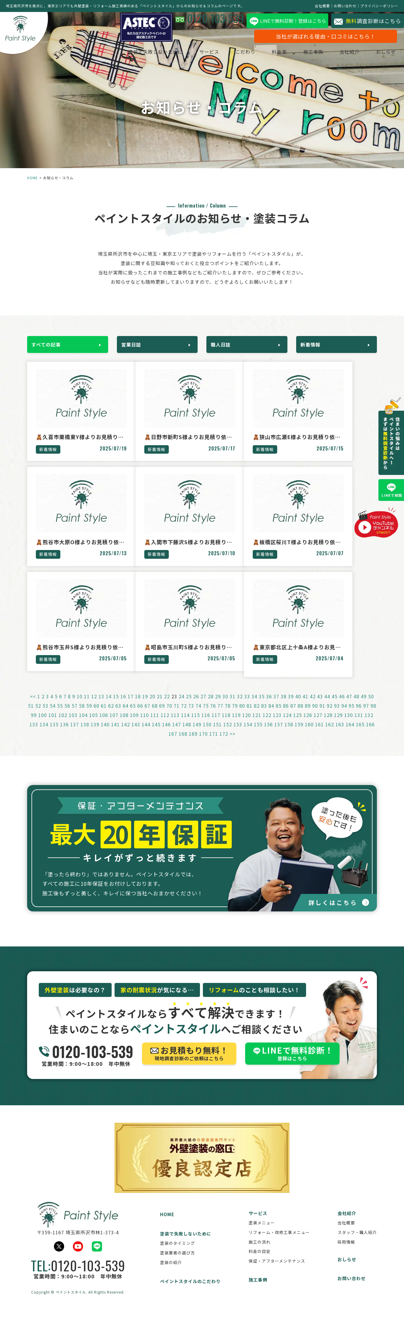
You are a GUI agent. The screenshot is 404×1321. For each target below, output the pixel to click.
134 (44, 732)
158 (288, 732)
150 (207, 732)
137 (74, 732)
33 (247, 704)
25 (189, 704)
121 (256, 723)
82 (257, 713)
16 (123, 704)
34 (254, 704)
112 (165, 723)
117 (216, 723)
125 (297, 723)
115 (195, 723)
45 (335, 704)
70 (169, 713)
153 (237, 732)
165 (360, 732)
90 (315, 713)
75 (206, 713)
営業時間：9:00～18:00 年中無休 (86, 1063)
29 (218, 704)
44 (327, 704)
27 (203, 704)
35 (262, 704)
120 (246, 723)
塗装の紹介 (171, 1271)
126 (307, 723)
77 (220, 713)
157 (278, 732)
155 (258, 732)
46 (342, 704)
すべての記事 (49, 343)
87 (293, 713)
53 (45, 713)
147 (176, 732)
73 (191, 713)
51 (31, 713)
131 (358, 723)
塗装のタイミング (177, 1252)
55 (60, 713)
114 (185, 723)
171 (213, 741)
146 (166, 732)
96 (359, 713)
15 (116, 704)
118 (226, 723)
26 (196, 704)
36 (269, 704)
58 (82, 713)
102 (63, 723)
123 (277, 723)
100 (42, 723)
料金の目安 (259, 1260)
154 (248, 732)
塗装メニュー (262, 1232)
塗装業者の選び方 (177, 1262)
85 (279, 713)
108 (124, 723)
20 (152, 704)
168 (183, 741)
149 (197, 732)
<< (33, 704)
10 (79, 704)
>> (233, 741)
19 (145, 704)
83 (264, 713)
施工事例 (302, 53)
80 (242, 713)
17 (131, 704)
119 (236, 723)
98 (373, 713)
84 (271, 713)
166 (370, 732)
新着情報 (313, 343)
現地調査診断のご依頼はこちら (189, 1063)
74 (198, 713)
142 (125, 732)
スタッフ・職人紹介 (357, 1242)
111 (154, 723)
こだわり (234, 53)
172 (223, 741)
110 (144, 723)
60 (96, 713)
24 (182, 704)
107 (114, 723)
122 (267, 723)
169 (193, 741)
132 (369, 723)
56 (67, 713)
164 (350, 732)
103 (73, 723)
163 (340, 732)
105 (93, 723)
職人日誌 (223, 343)
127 (318, 723)
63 (118, 713)
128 (328, 723)
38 (284, 704)
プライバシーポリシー (379, 5)
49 (364, 704)
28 (211, 704)
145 (156, 732)
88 (300, 713)
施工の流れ (259, 1251)
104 (83, 723)
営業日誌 (134, 343)
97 (366, 713)
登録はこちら (292, 1063)
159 (299, 732)
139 (95, 732)
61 (104, 713)
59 (89, 713)
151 (217, 732)
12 (94, 704)
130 (348, 723)
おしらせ (374, 53)
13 (101, 704)
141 (115, 732)
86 (286, 713)
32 (240, 704)
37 (276, 704)
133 (33, 732)
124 (287, 723)
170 (203, 741)
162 (329, 732)
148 (186, 732)
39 (291, 704)
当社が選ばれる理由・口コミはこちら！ (314, 37)
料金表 (267, 53)
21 (160, 704)
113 (175, 723)
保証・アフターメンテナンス (277, 1270)
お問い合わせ (345, 5)
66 (140, 713)
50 (371, 704)
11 (87, 704)
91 (322, 713)
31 (233, 704)
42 (313, 704)
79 (235, 713)
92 (330, 713)
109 (134, 723)
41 (305, 704)
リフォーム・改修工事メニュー (279, 1242)
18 (138, 704)
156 (268, 732)
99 (34, 723)
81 (249, 713)
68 (155, 713)
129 (338, 723)
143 (135, 732)
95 (351, 713)
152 (227, 732)
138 (84, 732)
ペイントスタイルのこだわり (190, 1290)
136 (64, 732)
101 (52, 723)
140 (105, 732)
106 (103, 723)
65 (133, 713)
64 (126, 713)
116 (205, 723)
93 (337, 713)
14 (109, 704)
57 (75, 713)
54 (53, 713)
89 (308, 713)
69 (162, 713)
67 (147, 713)
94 (344, 713)
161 (319, 732)
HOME (32, 177)
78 (228, 713)
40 (298, 704)
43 (320, 704)
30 (225, 704)
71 (177, 713)
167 (172, 741)
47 (349, 704)
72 (184, 713)
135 (54, 732)
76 (213, 713)
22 (167, 704)
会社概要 (322, 5)
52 (38, 713)
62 (111, 713)
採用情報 (346, 1251)
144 (146, 732)
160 (309, 732)
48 (356, 704)
